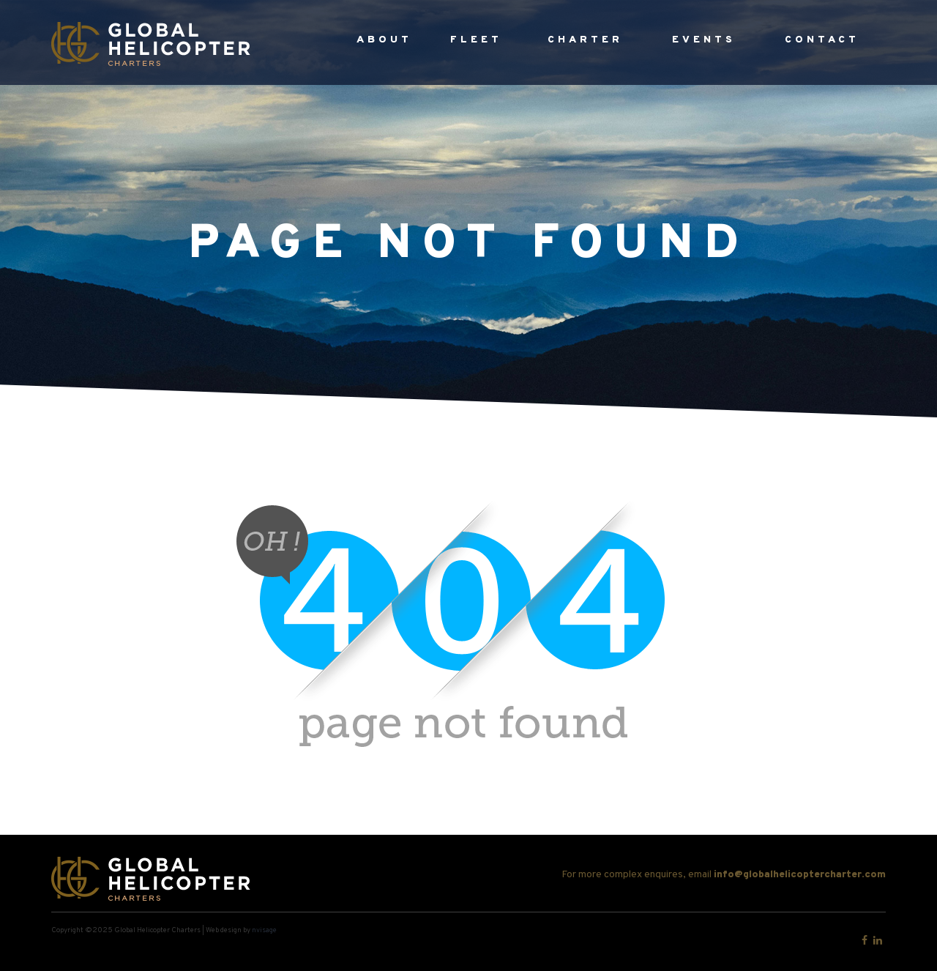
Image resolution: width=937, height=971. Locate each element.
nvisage (264, 930)
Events (704, 40)
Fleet (476, 40)
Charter (585, 40)
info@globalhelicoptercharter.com (800, 874)
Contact (822, 40)
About (384, 40)
